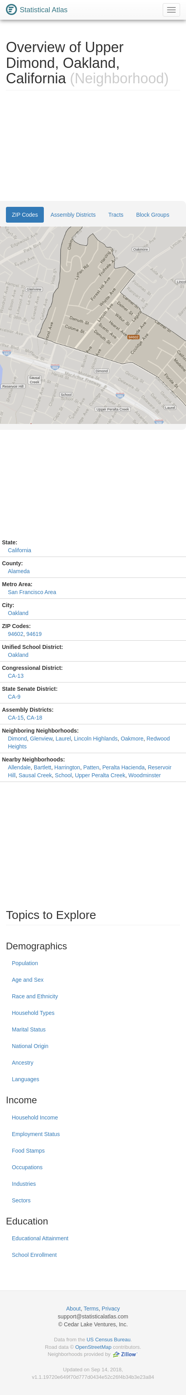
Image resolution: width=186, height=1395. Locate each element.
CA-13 (16, 676)
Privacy (111, 1308)
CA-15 (16, 717)
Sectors (21, 1200)
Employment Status (36, 1134)
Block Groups (152, 215)
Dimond (17, 738)
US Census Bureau (108, 1339)
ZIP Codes (25, 215)
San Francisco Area (32, 592)
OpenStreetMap (93, 1347)
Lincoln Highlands (96, 738)
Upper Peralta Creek (100, 775)
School (63, 775)
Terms (91, 1308)
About (73, 1308)
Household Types (33, 1013)
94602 (15, 634)
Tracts (115, 215)
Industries (24, 1184)
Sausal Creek (35, 775)
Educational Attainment (40, 1238)
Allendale (19, 767)
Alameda (19, 571)
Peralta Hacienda (123, 767)
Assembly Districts (73, 215)
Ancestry (22, 1062)
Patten (91, 767)
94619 (34, 634)
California (19, 550)
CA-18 (34, 717)
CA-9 (14, 697)
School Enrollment (34, 1255)
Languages (25, 1079)
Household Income (35, 1117)
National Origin (30, 1046)
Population (25, 963)
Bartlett (42, 767)
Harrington (67, 767)
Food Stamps (28, 1151)
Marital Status (29, 1029)
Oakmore (132, 738)
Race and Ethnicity (35, 996)
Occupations (27, 1167)
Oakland (18, 613)
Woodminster (144, 775)
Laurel (63, 738)
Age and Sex (27, 980)
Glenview (41, 738)
